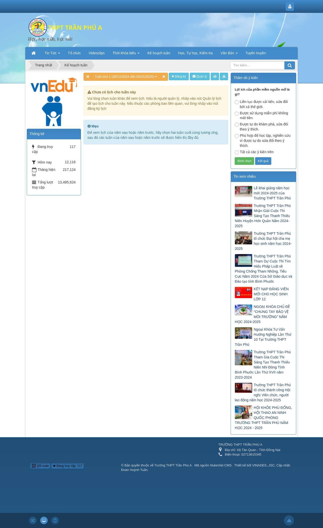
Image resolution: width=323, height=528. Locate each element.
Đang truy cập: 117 (67, 466)
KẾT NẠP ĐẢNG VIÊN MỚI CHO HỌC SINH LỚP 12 (271, 294)
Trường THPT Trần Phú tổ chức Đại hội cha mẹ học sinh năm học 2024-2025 (263, 241)
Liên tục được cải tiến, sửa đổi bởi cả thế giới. (261, 104)
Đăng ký (179, 76)
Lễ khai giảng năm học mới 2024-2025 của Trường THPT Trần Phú (272, 193)
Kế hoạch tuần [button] (158, 53)
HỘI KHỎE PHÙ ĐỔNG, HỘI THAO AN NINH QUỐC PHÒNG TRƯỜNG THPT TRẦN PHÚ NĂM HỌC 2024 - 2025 (263, 418)
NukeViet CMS (221, 465)
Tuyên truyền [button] (256, 53)
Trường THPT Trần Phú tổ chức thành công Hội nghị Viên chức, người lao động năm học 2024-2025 (263, 392)
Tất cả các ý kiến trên (254, 152)
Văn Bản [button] (229, 54)
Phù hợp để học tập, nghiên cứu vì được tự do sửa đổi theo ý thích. (262, 141)
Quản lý (200, 76)
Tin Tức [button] (52, 54)
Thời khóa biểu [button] (126, 54)
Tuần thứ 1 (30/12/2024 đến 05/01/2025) (126, 76)
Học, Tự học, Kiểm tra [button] (195, 53)
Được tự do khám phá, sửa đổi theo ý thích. (261, 126)
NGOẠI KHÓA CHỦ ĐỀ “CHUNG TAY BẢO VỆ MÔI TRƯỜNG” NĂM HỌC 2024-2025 (262, 314)
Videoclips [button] (97, 53)
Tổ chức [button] (74, 53)
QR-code (40, 466)
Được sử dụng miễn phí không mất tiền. (261, 115)
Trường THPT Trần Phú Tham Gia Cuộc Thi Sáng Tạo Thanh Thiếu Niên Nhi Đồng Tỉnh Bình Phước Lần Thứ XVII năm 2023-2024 (263, 364)
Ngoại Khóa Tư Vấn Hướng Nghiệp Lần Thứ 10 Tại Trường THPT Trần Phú (263, 337)
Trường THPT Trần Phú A (173, 465)
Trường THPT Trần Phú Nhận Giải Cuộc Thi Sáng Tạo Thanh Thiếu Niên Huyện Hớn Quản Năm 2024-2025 (263, 216)
